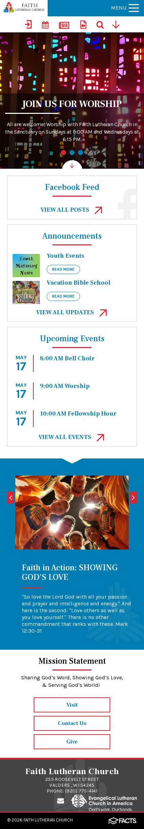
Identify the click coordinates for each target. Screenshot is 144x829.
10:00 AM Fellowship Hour (78, 414)
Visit (72, 705)
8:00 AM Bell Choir (67, 358)
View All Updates (72, 312)
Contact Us (72, 723)
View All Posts (72, 210)
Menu (125, 7)
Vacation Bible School (78, 283)
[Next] (133, 497)
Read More (63, 269)
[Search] (100, 24)
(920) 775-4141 (81, 791)
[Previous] (10, 497)
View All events (72, 437)
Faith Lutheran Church (48, 820)
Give (72, 741)
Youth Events (65, 256)
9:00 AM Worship (65, 386)
